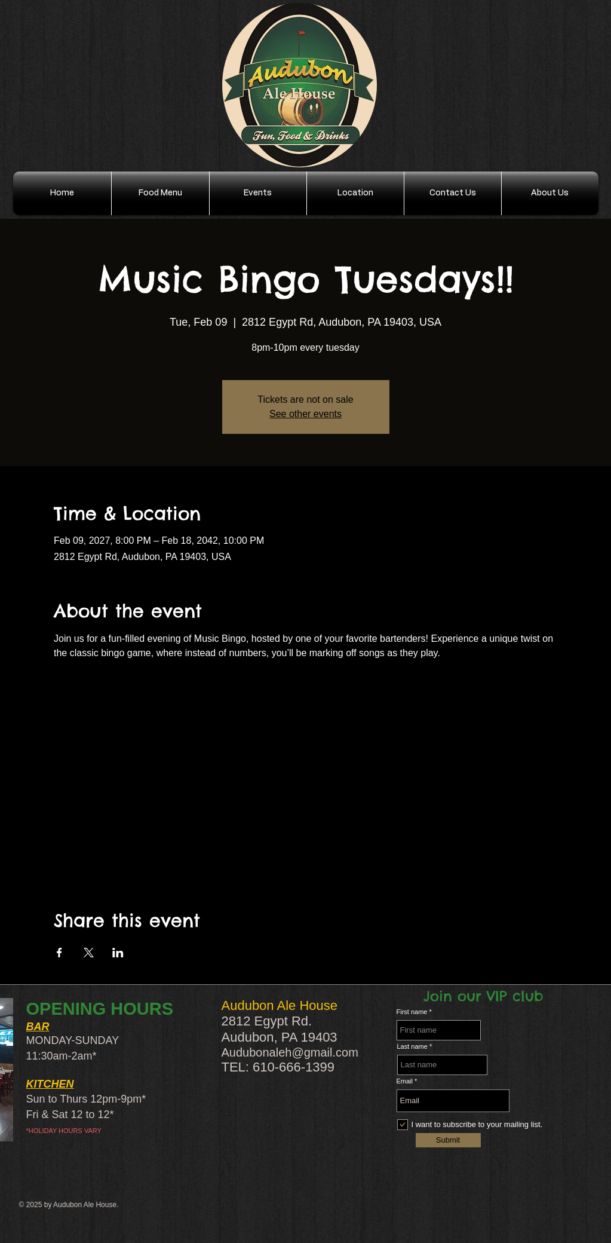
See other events (305, 414)
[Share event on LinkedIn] (118, 952)
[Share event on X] (88, 952)
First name (412, 1012)
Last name (412, 1046)
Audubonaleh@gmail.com (290, 1052)
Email (405, 1081)
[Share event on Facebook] (59, 952)
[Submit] (448, 1140)
